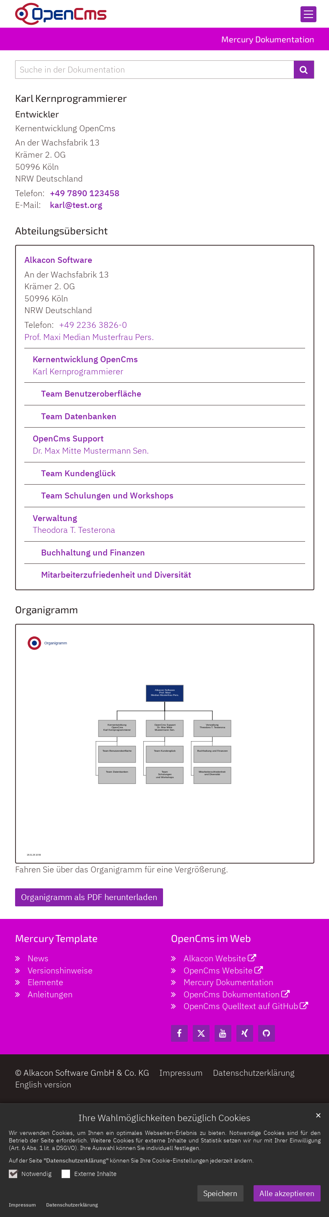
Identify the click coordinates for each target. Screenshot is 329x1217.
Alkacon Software (58, 259)
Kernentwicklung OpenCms (85, 359)
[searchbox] (154, 69)
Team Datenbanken (79, 416)
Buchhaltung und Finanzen (93, 552)
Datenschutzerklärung (72, 1212)
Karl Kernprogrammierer (78, 371)
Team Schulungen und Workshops (107, 495)
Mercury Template (56, 938)
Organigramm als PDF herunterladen (89, 897)
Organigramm (46, 609)
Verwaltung (55, 518)
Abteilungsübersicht (61, 230)
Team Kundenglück (78, 473)
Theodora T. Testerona (74, 529)
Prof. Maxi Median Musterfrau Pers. (89, 337)
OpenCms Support (68, 438)
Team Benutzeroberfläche (91, 393)
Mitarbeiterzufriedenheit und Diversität (116, 574)
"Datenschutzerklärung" (76, 1168)
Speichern (220, 1200)
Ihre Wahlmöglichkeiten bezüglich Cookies (164, 1125)
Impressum (22, 1212)
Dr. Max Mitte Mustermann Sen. (91, 450)
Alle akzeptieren (286, 1200)
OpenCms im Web (211, 938)
